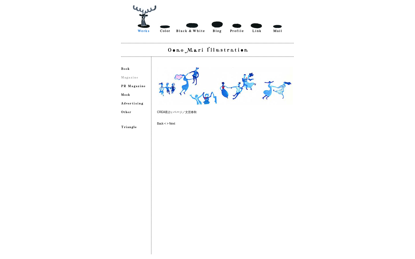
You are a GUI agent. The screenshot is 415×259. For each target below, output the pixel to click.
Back (160, 123)
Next (172, 123)
